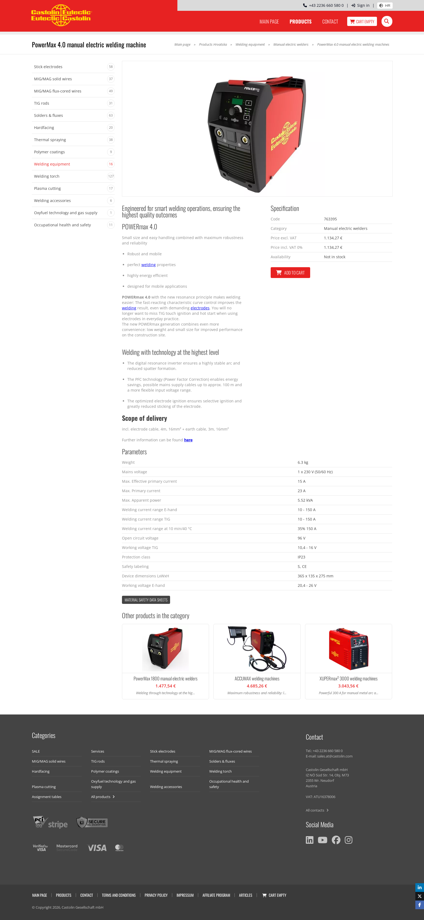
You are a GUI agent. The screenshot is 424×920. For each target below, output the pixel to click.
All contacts (317, 810)
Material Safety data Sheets (146, 600)
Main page (269, 21)
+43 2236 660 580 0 (323, 5)
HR (384, 6)
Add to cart (290, 272)
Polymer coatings (105, 771)
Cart (362, 21)
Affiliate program (216, 895)
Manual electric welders (291, 44)
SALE (36, 751)
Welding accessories (166, 786)
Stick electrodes (162, 751)
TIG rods (98, 761)
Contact (330, 21)
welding (148, 264)
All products (103, 796)
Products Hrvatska (213, 44)
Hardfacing (40, 771)
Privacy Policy (156, 895)
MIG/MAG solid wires (48, 761)
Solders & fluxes (222, 761)
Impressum (185, 895)
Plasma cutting (44, 786)
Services (97, 751)
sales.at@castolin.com (335, 756)
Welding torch (220, 771)
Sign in (360, 5)
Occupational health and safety (229, 784)
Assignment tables (46, 796)
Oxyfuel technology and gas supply (113, 784)
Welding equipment (250, 44)
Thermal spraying (164, 761)
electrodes (200, 307)
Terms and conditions (119, 895)
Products (301, 21)
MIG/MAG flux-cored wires (230, 751)
